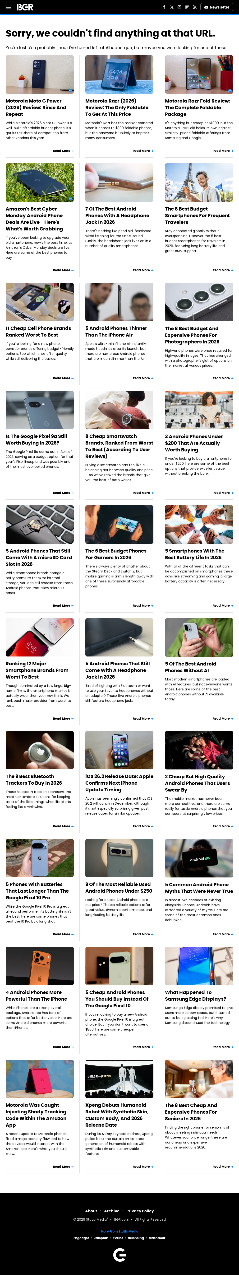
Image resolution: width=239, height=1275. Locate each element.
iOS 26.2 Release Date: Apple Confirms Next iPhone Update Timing (119, 783)
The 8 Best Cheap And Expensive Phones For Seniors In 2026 (191, 1112)
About (91, 1211)
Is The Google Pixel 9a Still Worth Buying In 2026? (36, 439)
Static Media (96, 1220)
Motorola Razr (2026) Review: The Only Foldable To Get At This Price (116, 107)
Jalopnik (101, 1238)
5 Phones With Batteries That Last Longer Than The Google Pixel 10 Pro (37, 891)
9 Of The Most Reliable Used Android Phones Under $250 (118, 887)
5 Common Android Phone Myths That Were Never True (199, 887)
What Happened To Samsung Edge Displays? (195, 995)
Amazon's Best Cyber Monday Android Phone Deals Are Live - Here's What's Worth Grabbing (34, 219)
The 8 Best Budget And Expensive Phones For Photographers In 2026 (192, 335)
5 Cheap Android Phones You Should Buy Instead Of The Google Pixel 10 (116, 999)
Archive (112, 1211)
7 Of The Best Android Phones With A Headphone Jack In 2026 (117, 215)
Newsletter (217, 7)
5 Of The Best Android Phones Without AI (190, 667)
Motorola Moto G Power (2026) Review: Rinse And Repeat (36, 107)
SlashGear (157, 1238)
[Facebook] (164, 7)
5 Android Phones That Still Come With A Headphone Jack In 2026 (117, 670)
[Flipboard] (187, 7)
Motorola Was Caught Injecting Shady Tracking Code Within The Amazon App (36, 1115)
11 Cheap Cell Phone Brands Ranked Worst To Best (38, 331)
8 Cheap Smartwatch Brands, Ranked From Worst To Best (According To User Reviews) (119, 446)
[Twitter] (172, 7)
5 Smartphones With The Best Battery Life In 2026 (194, 554)
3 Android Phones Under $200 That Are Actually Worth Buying (194, 443)
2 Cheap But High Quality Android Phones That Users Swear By (197, 783)
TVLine (118, 1238)
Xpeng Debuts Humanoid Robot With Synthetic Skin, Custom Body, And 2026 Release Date (117, 1115)
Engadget (81, 1238)
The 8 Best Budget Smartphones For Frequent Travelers (197, 215)
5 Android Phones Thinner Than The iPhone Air (116, 331)
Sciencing (136, 1238)
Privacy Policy (140, 1211)
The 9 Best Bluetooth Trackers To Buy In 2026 (34, 779)
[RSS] (195, 7)
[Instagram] (179, 7)
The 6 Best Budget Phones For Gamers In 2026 (116, 554)
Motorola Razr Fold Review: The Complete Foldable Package (197, 107)
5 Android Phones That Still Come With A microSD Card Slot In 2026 (39, 557)
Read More (61, 151)
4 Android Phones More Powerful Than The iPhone (36, 995)
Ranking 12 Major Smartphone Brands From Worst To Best (37, 670)
